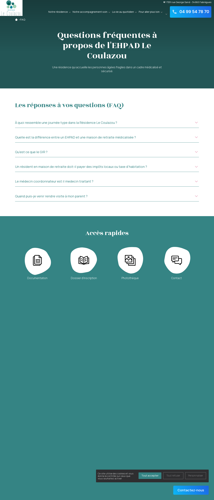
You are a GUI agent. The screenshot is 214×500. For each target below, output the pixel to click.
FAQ (22, 19)
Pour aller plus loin (149, 11)
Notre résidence (58, 11)
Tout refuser (173, 475)
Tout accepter (150, 475)
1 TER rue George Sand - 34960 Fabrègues (187, 2)
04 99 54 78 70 (190, 12)
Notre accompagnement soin (90, 11)
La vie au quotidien (123, 11)
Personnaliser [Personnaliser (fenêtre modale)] (195, 475)
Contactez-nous (191, 490)
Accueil (16, 19)
